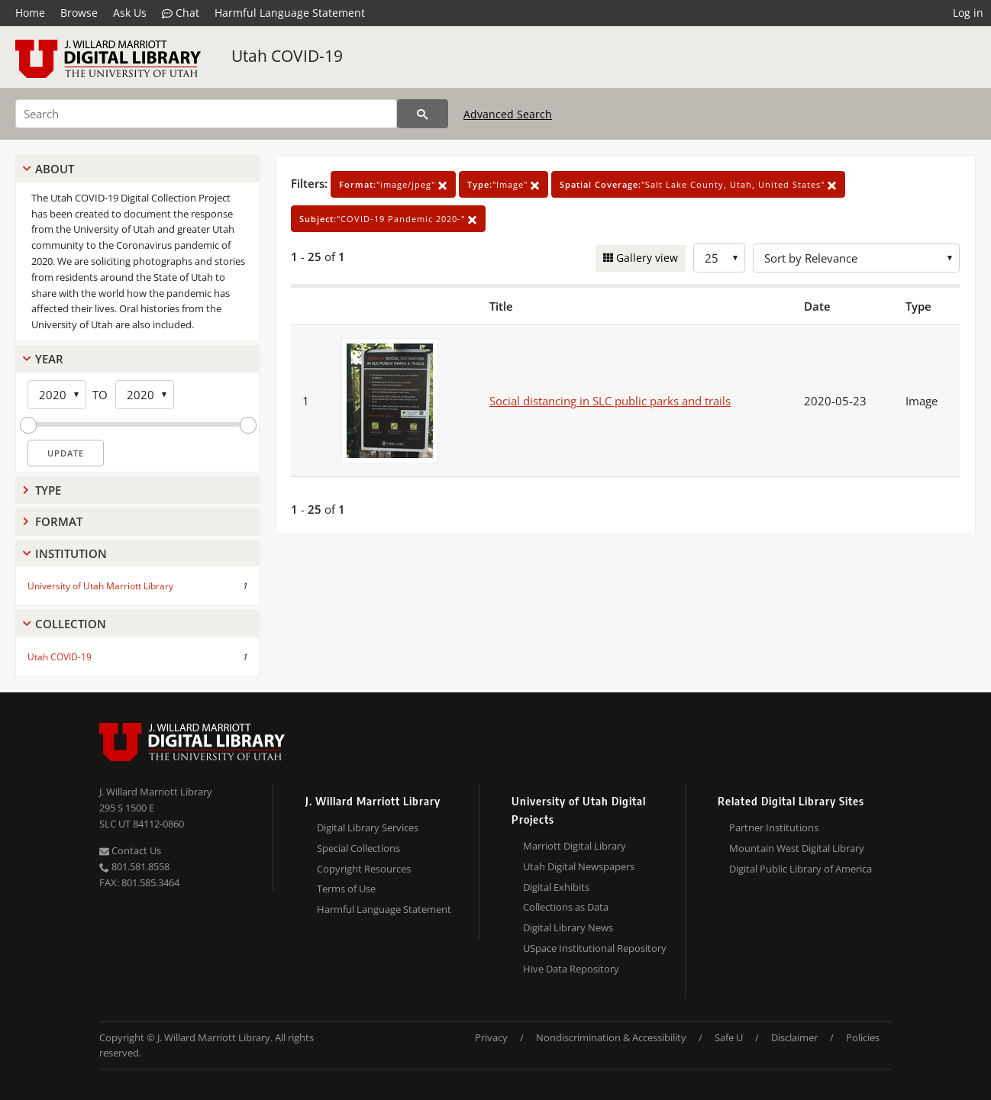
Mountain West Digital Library (796, 848)
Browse (79, 12)
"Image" (503, 184)
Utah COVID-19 (287, 55)
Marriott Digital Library (574, 846)
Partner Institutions (773, 827)
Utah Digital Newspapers (578, 866)
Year (49, 358)
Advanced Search (507, 114)
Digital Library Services (367, 827)
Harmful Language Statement (290, 12)
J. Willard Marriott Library (155, 791)
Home (30, 12)
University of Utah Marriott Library (100, 585)
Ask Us (130, 12)
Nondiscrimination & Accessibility (611, 1037)
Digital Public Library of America (800, 869)
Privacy (491, 1037)
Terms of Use (346, 888)
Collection (70, 623)
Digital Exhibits (556, 887)
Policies (863, 1037)
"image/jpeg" (393, 184)
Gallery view (645, 257)
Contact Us (130, 850)
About (54, 168)
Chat (180, 13)
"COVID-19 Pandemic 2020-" (388, 218)
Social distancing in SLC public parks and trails (610, 400)
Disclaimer (794, 1037)
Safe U (729, 1037)
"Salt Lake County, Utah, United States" (698, 184)
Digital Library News (568, 927)
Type (48, 490)
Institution (71, 553)
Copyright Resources (364, 869)
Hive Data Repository (571, 969)
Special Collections (358, 848)
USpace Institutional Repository (595, 948)
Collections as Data (565, 907)
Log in (968, 12)
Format (58, 521)
